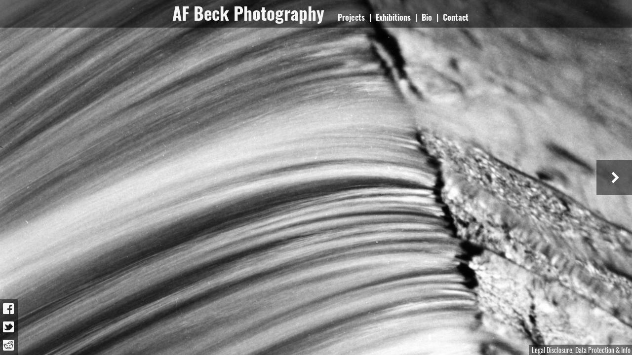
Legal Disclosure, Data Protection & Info (581, 350)
